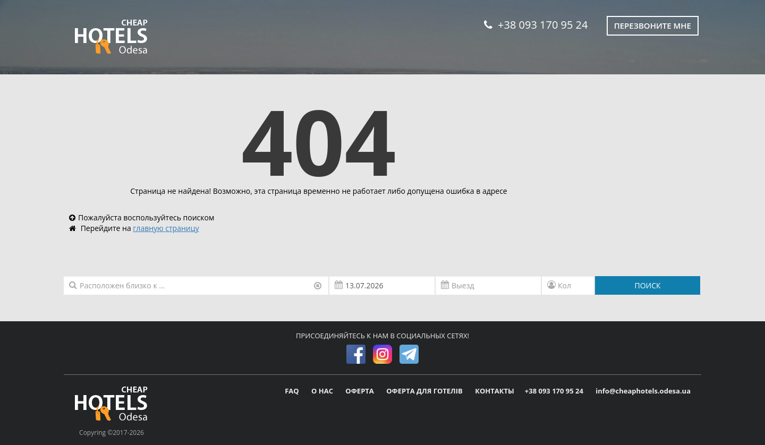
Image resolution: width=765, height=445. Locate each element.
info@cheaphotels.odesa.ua (643, 391)
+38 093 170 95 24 (536, 25)
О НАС (323, 391)
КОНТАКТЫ (494, 391)
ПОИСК (647, 285)
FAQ (293, 391)
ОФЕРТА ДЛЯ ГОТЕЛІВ (425, 391)
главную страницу (166, 228)
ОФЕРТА (360, 391)
